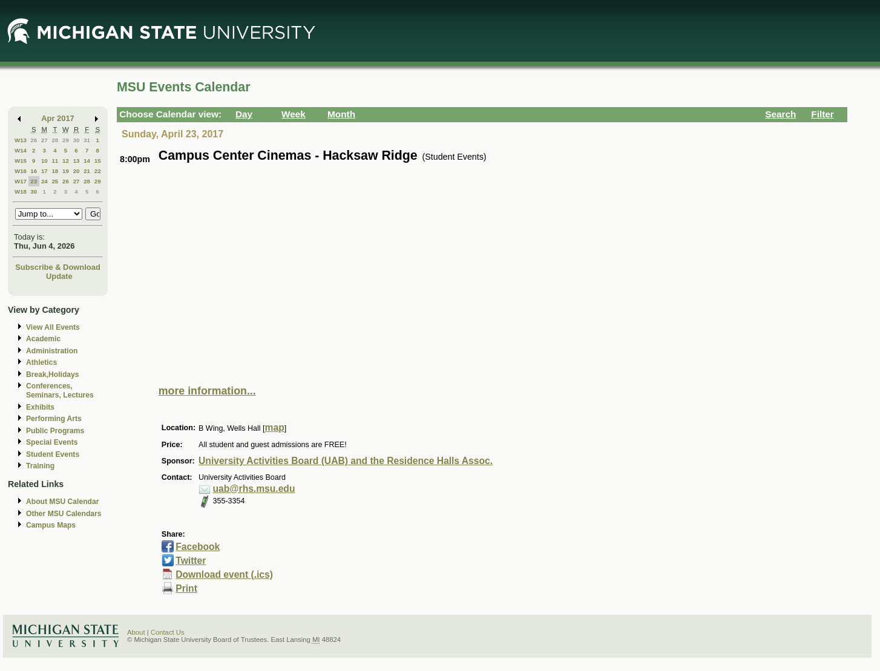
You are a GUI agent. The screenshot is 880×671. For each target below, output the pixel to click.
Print (186, 588)
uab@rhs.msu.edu (254, 488)
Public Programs (55, 431)
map (274, 427)
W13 (21, 140)
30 (76, 140)
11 (54, 160)
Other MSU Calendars (64, 513)
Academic (43, 339)
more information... (207, 391)
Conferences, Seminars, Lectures (60, 390)
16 (33, 171)
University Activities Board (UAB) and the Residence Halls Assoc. (346, 461)
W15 (21, 160)
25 (54, 181)
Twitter (191, 560)
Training (40, 466)
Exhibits (40, 407)
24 (44, 181)
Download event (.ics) (224, 574)
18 (54, 171)
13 (76, 160)
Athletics (41, 362)
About (136, 632)
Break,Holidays (52, 374)
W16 (21, 171)
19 (65, 171)
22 (97, 171)
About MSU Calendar (62, 501)
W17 (21, 181)
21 (87, 171)
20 (76, 171)
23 (33, 181)
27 (44, 140)
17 (44, 171)
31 (87, 140)
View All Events (53, 327)
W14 (21, 150)
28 (54, 140)
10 (44, 160)
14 (87, 160)
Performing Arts (54, 418)
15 (97, 160)
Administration (51, 351)
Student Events (52, 454)
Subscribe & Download (57, 267)
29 (65, 140)
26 (33, 140)
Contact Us (168, 632)
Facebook (198, 547)
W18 (21, 191)
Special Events (51, 442)
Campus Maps (51, 525)
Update (59, 276)
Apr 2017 (57, 118)
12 (65, 160)
